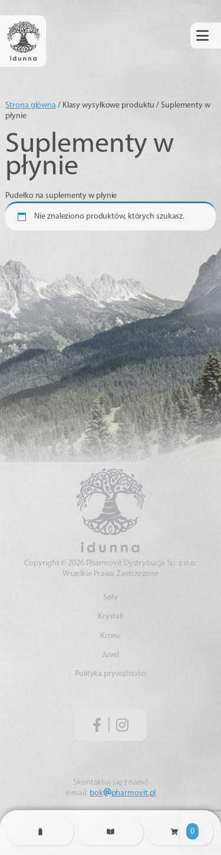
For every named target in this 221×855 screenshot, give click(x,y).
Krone (110, 636)
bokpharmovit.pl (123, 793)
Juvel (111, 655)
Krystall (110, 616)
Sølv (110, 597)
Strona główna (30, 105)
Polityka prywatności (110, 673)
